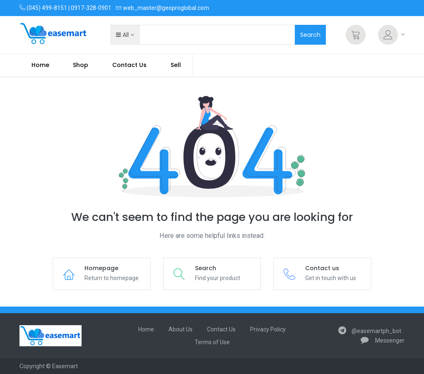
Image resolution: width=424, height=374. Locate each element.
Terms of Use (212, 342)
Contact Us (221, 329)
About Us (181, 329)
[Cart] (356, 35)
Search (310, 35)
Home (146, 329)
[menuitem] (40, 65)
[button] (125, 35)
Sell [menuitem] (176, 65)
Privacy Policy (268, 329)
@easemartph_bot (369, 331)
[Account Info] (391, 35)
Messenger (383, 340)
